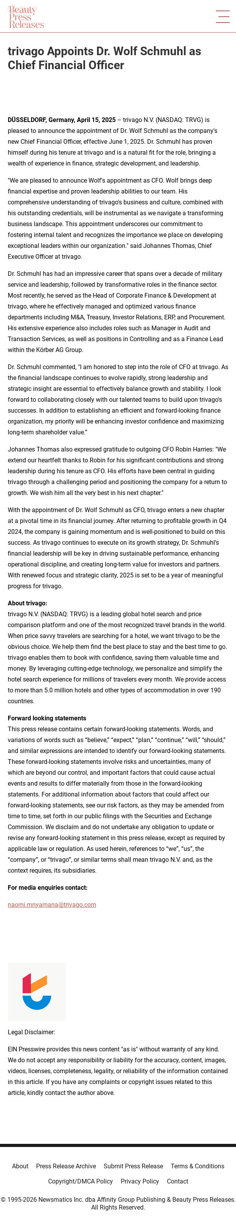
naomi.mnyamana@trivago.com (52, 904)
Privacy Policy (140, 1181)
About (20, 1166)
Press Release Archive (66, 1166)
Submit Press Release (133, 1166)
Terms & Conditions (197, 1166)
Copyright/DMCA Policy (80, 1181)
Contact (177, 1181)
